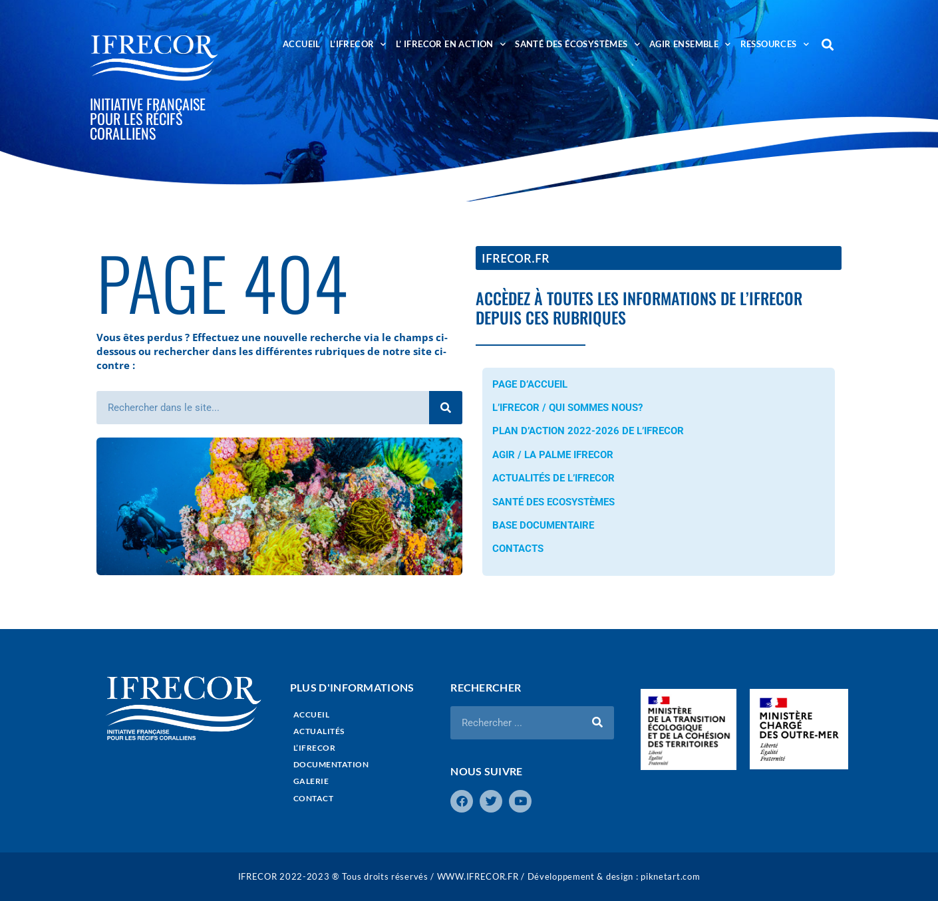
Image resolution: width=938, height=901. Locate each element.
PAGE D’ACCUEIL (529, 384)
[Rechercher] (445, 407)
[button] (828, 44)
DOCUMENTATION (331, 764)
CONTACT (313, 798)
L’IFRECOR (358, 44)
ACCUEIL (302, 44)
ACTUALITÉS (319, 731)
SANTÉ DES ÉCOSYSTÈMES (577, 44)
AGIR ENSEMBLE (690, 44)
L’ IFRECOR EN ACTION (451, 44)
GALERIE (311, 781)
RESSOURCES (774, 44)
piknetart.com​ (670, 876)
